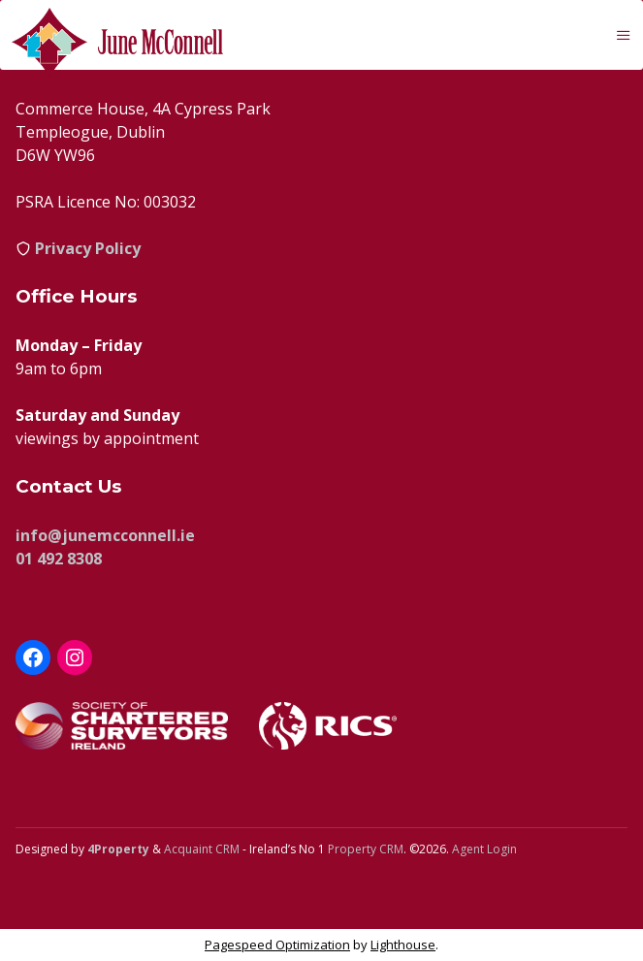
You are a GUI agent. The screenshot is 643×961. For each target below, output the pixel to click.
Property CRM (365, 849)
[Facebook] (33, 657)
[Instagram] (74, 657)
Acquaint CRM (202, 849)
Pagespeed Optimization (277, 944)
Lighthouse (402, 944)
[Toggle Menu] (623, 35)
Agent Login (484, 849)
